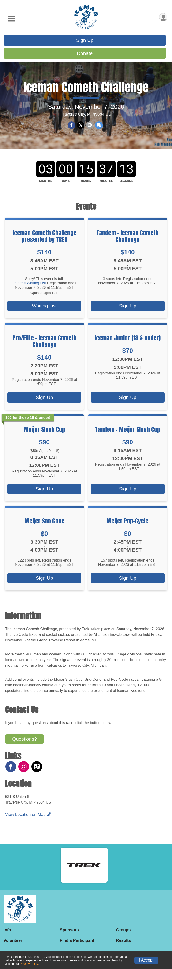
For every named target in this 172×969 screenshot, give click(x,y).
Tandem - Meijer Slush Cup (127, 431)
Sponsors (69, 930)
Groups (123, 930)
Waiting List (44, 308)
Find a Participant (77, 940)
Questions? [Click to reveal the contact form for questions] (24, 741)
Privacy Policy (29, 963)
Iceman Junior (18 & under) (128, 340)
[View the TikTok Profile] (36, 769)
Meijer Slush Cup (44, 431)
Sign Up (84, 40)
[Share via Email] (89, 126)
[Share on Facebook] (71, 126)
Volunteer (13, 940)
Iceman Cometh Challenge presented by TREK (44, 238)
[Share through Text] (99, 126)
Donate (85, 53)
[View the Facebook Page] (10, 769)
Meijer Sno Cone (44, 523)
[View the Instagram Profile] (23, 769)
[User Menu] (163, 17)
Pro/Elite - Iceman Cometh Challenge (44, 343)
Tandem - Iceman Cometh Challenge (127, 238)
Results (123, 940)
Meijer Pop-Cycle (127, 523)
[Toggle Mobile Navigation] (11, 19)
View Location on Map (28, 817)
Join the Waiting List (29, 286)
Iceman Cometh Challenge (86, 88)
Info (7, 930)
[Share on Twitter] (80, 126)
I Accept (146, 960)
